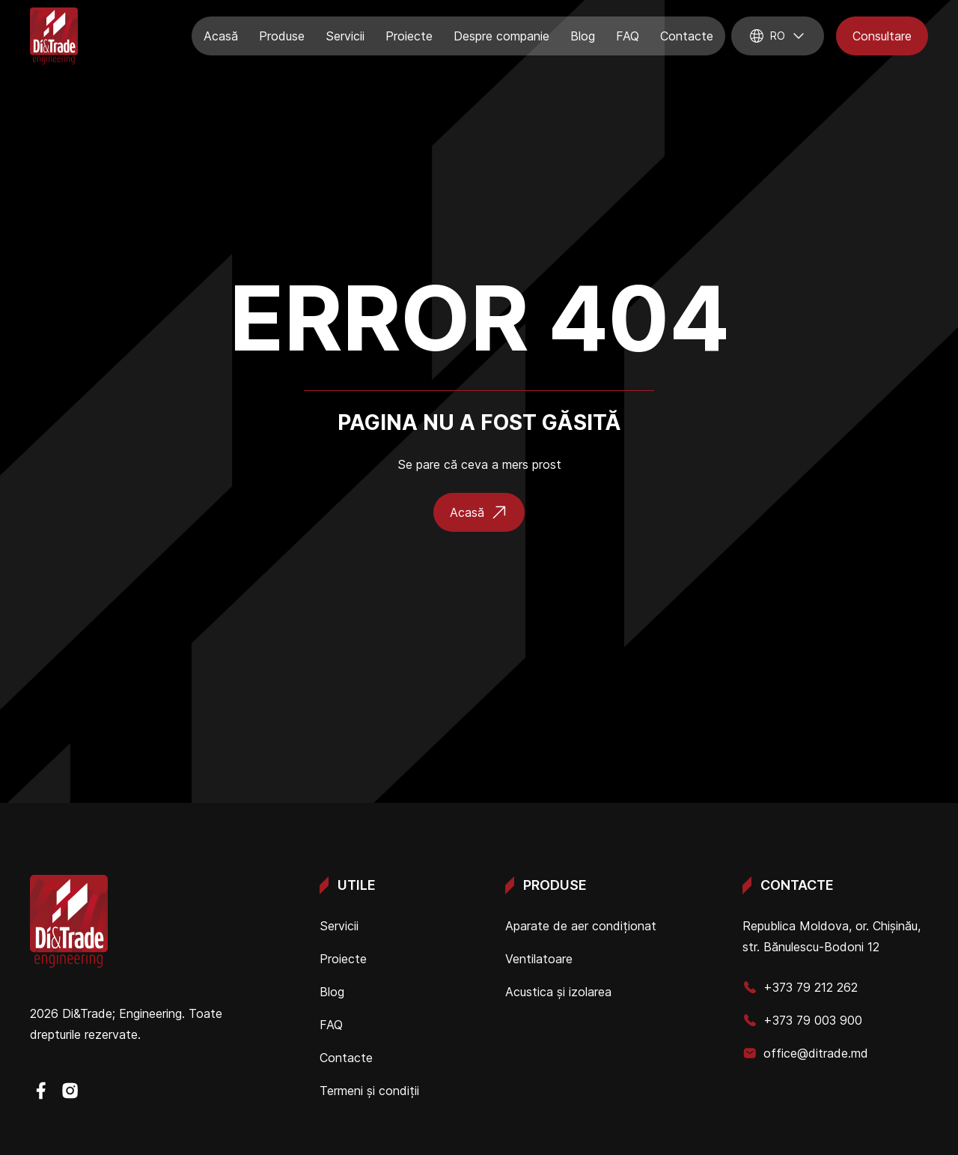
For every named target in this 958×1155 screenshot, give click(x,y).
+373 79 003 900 (802, 1020)
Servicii (345, 35)
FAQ (627, 35)
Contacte (686, 35)
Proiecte (409, 35)
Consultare (882, 35)
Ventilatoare (539, 958)
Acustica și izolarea (558, 991)
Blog (582, 35)
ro (777, 35)
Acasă (221, 35)
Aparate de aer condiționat (580, 925)
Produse (282, 35)
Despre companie (501, 35)
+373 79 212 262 (800, 987)
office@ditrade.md (805, 1053)
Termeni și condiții (369, 1090)
